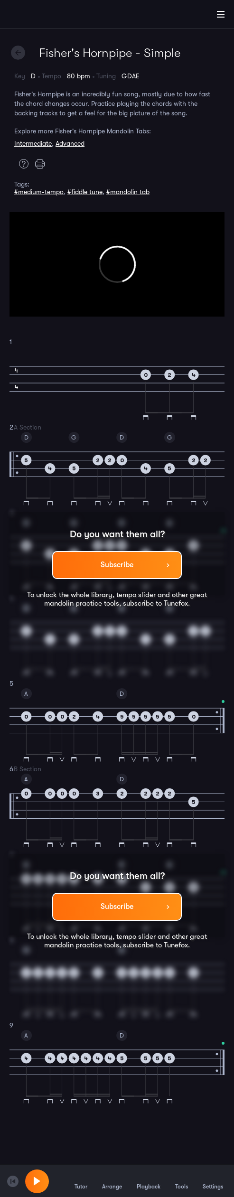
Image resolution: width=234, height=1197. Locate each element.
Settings (213, 1181)
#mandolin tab (128, 192)
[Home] (37, 15)
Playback (148, 1181)
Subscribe (117, 565)
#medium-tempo (39, 192)
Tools (181, 1181)
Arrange (112, 1181)
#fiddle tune (85, 192)
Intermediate (33, 143)
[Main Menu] (220, 14)
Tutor (81, 1181)
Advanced (70, 143)
